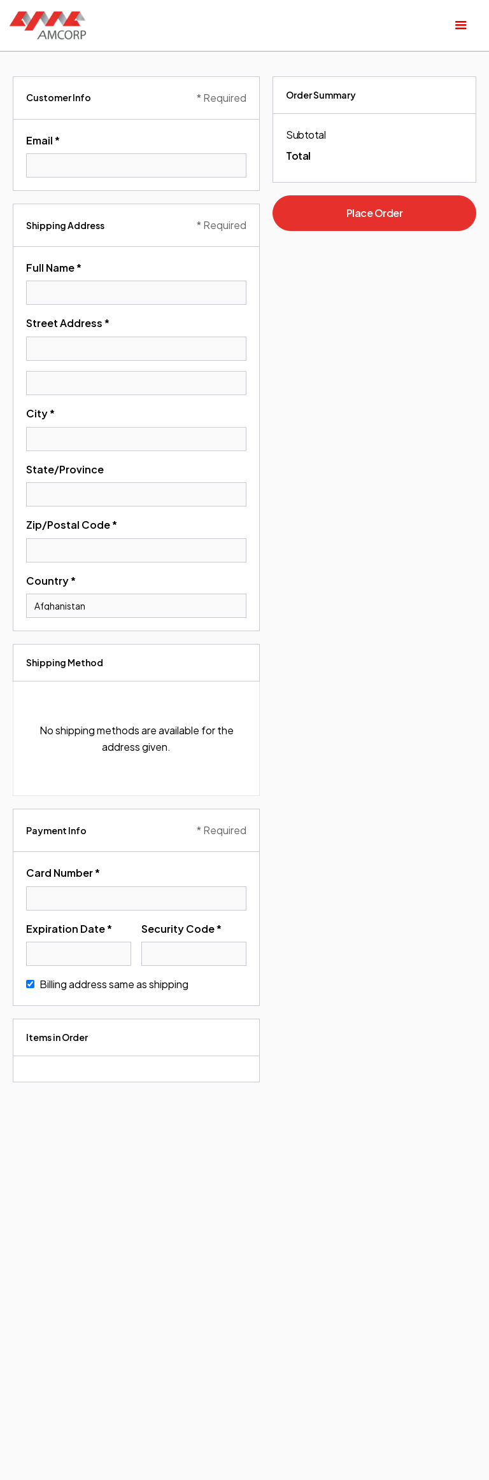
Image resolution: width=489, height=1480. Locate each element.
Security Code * (181, 928)
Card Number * (63, 872)
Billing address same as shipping (113, 984)
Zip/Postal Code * (71, 524)
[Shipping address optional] (136, 383)
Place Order (374, 213)
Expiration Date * (69, 928)
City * (40, 413)
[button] (461, 25)
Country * (51, 580)
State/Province (65, 469)
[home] (48, 25)
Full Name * (54, 267)
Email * (43, 140)
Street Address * (68, 323)
